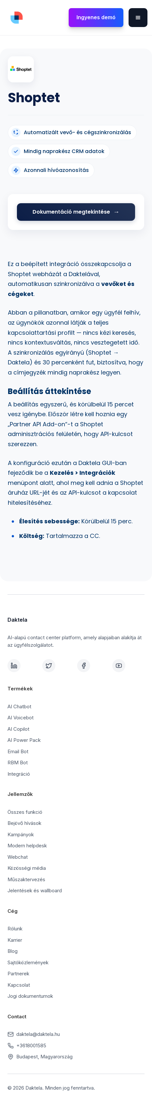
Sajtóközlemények (27, 962)
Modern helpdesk (27, 845)
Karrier (14, 940)
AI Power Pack (24, 740)
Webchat (17, 857)
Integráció (18, 774)
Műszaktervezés (26, 879)
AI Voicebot (20, 717)
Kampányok (20, 834)
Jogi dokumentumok (30, 996)
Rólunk (14, 928)
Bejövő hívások (24, 823)
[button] (138, 17)
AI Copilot (18, 729)
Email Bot (17, 751)
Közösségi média (26, 868)
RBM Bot (17, 762)
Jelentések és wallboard (34, 890)
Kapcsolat (18, 985)
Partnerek (18, 973)
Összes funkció (24, 812)
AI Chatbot (19, 706)
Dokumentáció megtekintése (71, 212)
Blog (12, 951)
